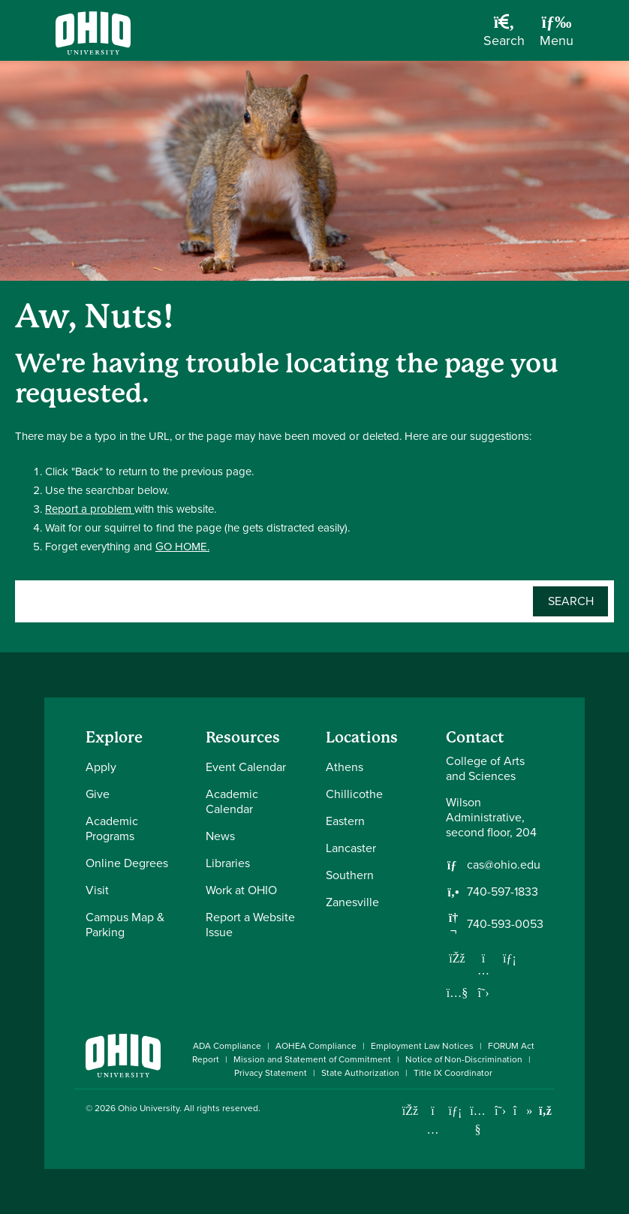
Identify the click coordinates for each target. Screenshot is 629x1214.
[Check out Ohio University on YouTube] (477, 1120)
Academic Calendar (232, 801)
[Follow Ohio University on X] (500, 1110)
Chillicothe (354, 794)
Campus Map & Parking (125, 924)
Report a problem (89, 509)
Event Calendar (246, 767)
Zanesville (352, 902)
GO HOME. (182, 546)
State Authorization (360, 1073)
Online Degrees (127, 863)
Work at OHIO (241, 890)
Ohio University (148, 1108)
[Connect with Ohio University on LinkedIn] (455, 1110)
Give (98, 794)
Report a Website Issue (250, 924)
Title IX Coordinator (453, 1073)
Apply (101, 767)
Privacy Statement (270, 1073)
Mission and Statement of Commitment (312, 1059)
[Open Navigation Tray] (556, 36)
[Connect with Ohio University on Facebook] (410, 1110)
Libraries (228, 863)
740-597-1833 (502, 891)
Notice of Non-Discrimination (463, 1059)
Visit (97, 890)
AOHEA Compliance (316, 1046)
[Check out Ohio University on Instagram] (432, 1129)
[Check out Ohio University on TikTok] (522, 1110)
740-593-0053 (505, 924)
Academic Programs (112, 828)
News (220, 836)
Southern (350, 875)
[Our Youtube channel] (457, 992)
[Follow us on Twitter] (483, 992)
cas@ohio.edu (503, 864)
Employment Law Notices (422, 1046)
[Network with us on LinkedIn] (509, 958)
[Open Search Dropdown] (504, 36)
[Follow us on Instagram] (483, 970)
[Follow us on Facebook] (457, 958)
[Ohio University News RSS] (545, 1110)
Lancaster (351, 848)
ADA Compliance (227, 1046)
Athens (344, 767)
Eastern (345, 821)
